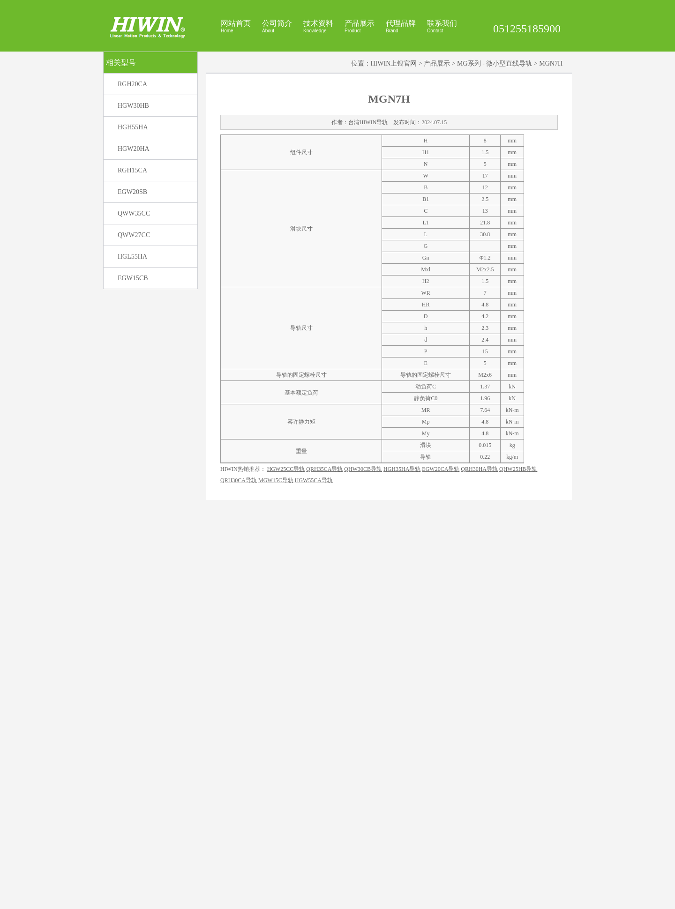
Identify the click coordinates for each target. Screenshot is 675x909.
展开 (666, 99)
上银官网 (412, 898)
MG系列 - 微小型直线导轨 (494, 186)
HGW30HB (133, 228)
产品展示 (437, 186)
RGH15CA (132, 293)
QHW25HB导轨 (518, 852)
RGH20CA (132, 207)
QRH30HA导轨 (479, 852)
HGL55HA (132, 379)
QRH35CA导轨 (324, 852)
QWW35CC (134, 336)
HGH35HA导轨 (401, 852)
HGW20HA (134, 272)
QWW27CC (134, 358)
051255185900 (527, 28)
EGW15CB (133, 401)
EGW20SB (132, 315)
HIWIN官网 (386, 898)
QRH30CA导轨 (238, 863)
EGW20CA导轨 (440, 852)
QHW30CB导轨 (363, 852)
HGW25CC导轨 (286, 852)
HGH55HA (133, 250)
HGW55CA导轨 (314, 863)
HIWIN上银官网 (394, 186)
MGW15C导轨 (275, 863)
